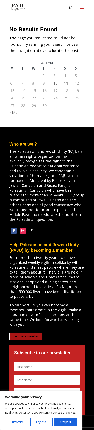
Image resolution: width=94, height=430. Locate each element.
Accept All (65, 422)
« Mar (14, 112)
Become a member (25, 336)
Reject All (41, 422)
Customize (17, 422)
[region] (41, 410)
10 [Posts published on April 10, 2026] (55, 83)
